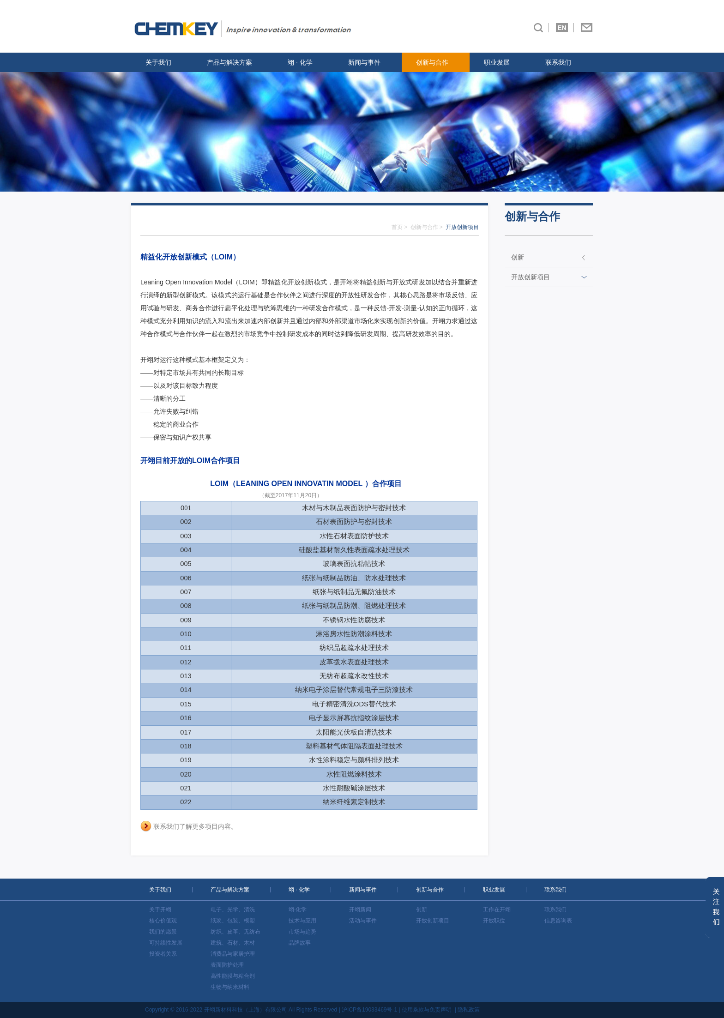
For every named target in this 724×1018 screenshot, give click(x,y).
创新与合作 (432, 62)
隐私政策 (469, 1009)
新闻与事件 (364, 62)
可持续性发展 (165, 943)
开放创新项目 (530, 277)
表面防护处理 (227, 965)
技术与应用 (302, 920)
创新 (517, 257)
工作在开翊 (497, 909)
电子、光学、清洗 (233, 909)
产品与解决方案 (229, 62)
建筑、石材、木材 (233, 943)
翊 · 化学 (300, 62)
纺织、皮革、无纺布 (235, 931)
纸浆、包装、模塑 (233, 920)
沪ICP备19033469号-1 (369, 1009)
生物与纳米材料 (230, 987)
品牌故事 (300, 943)
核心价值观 (163, 920)
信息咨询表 (558, 920)
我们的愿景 (163, 931)
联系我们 (558, 62)
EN (561, 27)
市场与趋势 (302, 931)
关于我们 (158, 62)
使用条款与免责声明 (427, 1009)
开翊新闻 (360, 909)
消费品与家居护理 (233, 954)
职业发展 (497, 62)
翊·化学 (298, 909)
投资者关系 (163, 954)
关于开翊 (160, 909)
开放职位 (494, 920)
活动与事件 (363, 920)
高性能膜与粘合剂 (233, 976)
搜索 (538, 27)
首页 (397, 227)
